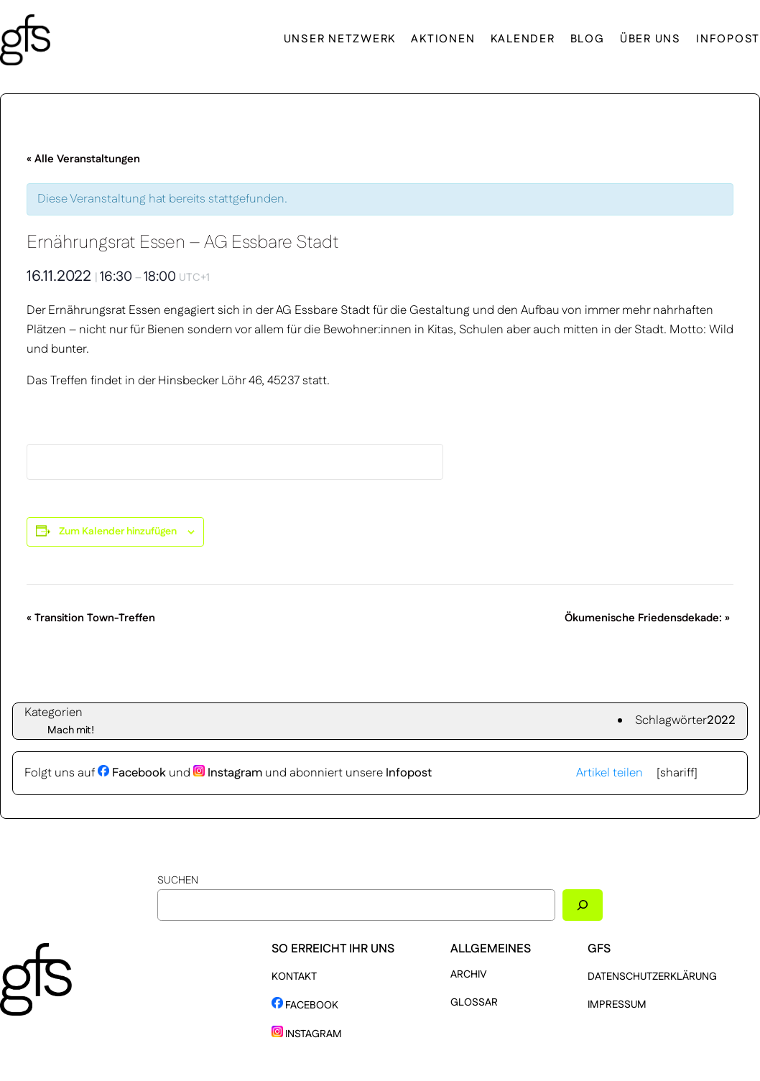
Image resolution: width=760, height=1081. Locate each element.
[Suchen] (582, 904)
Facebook (132, 772)
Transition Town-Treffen (91, 618)
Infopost (409, 772)
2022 (721, 720)
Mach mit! (70, 730)
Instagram (227, 772)
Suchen (177, 880)
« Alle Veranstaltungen (83, 159)
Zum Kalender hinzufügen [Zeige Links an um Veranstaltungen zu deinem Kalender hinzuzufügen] (118, 531)
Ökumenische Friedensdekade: (647, 618)
